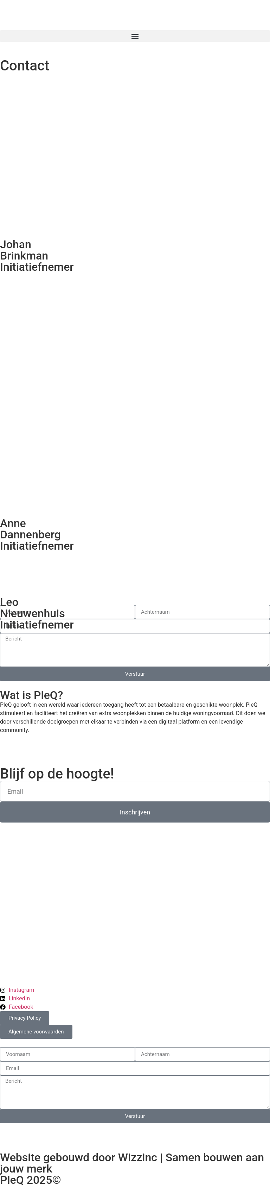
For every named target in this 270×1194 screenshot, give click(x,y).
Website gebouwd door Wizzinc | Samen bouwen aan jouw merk (132, 1163)
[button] (135, 36)
